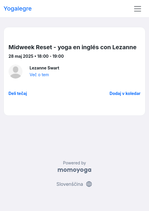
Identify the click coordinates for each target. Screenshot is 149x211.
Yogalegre (18, 8)
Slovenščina (74, 184)
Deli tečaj (17, 93)
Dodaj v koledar (125, 93)
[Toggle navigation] (137, 8)
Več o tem (39, 74)
